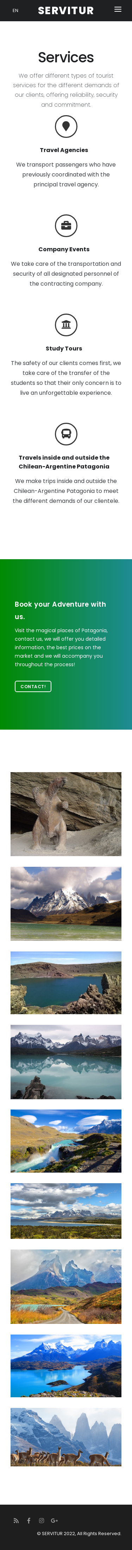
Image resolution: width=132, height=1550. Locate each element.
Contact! (33, 687)
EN (15, 10)
